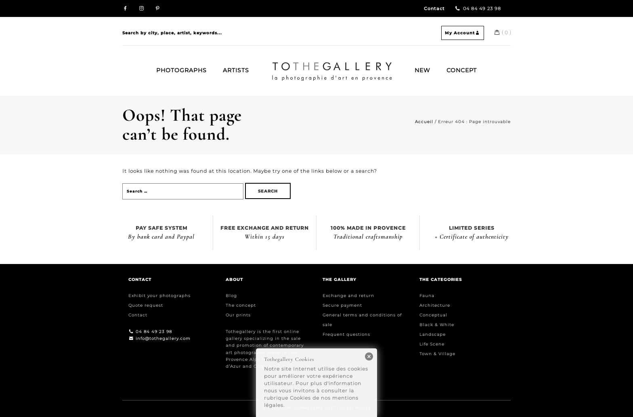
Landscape (432, 334)
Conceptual (433, 315)
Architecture (434, 305)
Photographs (181, 70)
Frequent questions (346, 334)
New (422, 70)
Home (275, 65)
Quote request (145, 305)
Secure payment (342, 305)
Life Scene (431, 344)
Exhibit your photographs (159, 295)
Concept (461, 70)
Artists (236, 70)
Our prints (238, 315)
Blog (231, 295)
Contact (434, 8)
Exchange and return (348, 295)
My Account (462, 33)
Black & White (436, 325)
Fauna (426, 295)
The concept (241, 305)
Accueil (424, 121)
